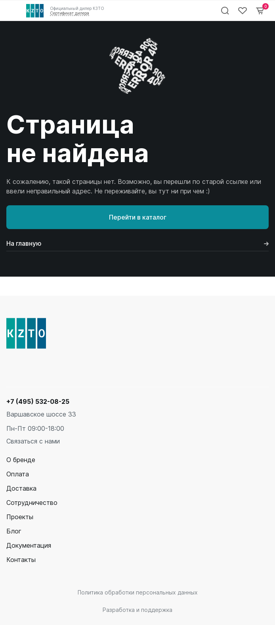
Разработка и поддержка (137, 609)
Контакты (21, 560)
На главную (137, 243)
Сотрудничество (31, 502)
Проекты (19, 517)
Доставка (21, 488)
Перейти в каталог (137, 217)
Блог (13, 531)
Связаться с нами (33, 441)
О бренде (20, 460)
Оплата (17, 474)
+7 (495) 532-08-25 (37, 401)
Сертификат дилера (69, 13)
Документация (28, 545)
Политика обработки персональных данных (138, 592)
